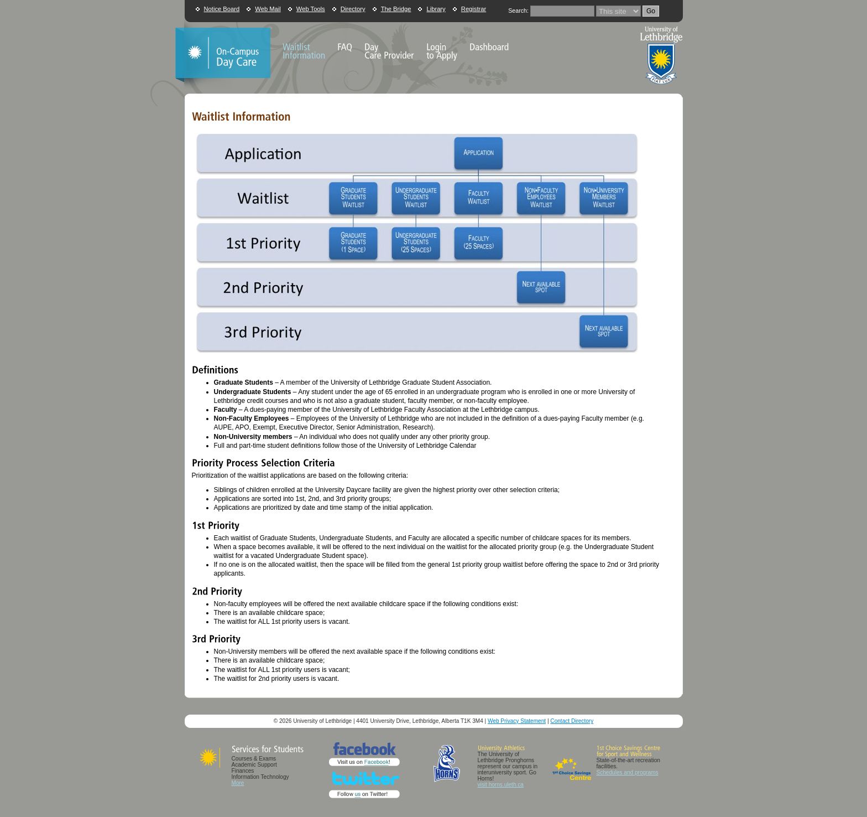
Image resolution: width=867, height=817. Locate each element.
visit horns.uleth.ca (501, 785)
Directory (353, 9)
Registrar (473, 9)
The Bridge (396, 9)
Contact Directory (571, 721)
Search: (518, 10)
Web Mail (267, 9)
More (238, 783)
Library (435, 9)
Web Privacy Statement (517, 721)
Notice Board (222, 9)
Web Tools (310, 9)
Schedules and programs (628, 772)
